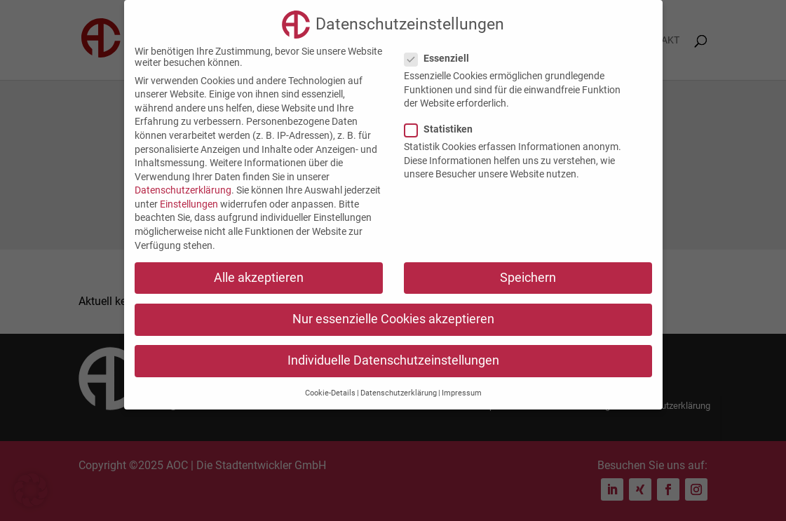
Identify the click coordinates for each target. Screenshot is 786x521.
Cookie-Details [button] (330, 393)
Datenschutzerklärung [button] (398, 393)
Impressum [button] (462, 393)
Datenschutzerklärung (183, 190)
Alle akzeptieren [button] (259, 278)
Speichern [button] (528, 278)
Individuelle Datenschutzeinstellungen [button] (393, 360)
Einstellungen (189, 204)
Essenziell (442, 58)
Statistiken (444, 129)
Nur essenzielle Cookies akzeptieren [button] (393, 319)
